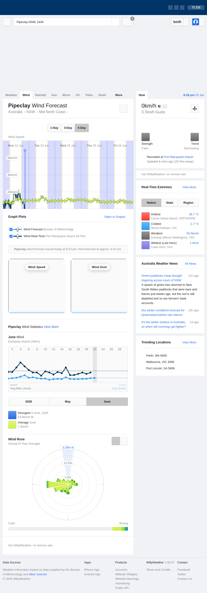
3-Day (68, 127)
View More (189, 187)
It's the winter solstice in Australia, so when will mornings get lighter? (170, 324)
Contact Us (184, 578)
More (118, 95)
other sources (38, 574)
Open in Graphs (114, 216)
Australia (15, 112)
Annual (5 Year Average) (24, 443)
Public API (122, 588)
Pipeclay (70, 111)
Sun (54, 95)
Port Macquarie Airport (178, 157)
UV (78, 95)
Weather (11, 95)
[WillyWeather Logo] (24, 7)
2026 (28, 401)
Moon (66, 95)
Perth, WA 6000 (156, 355)
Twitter (181, 574)
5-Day (82, 127)
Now (142, 95)
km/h (177, 22)
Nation (151, 202)
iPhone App (91, 569)
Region (188, 202)
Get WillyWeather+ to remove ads (163, 174)
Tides (89, 95)
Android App (92, 574)
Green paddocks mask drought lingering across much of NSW (170, 289)
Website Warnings (127, 578)
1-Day (54, 127)
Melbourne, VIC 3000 (160, 362)
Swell (102, 95)
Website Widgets (126, 574)
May (68, 401)
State (169, 202)
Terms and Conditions (160, 569)
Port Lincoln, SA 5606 (160, 368)
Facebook (183, 569)
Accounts (121, 569)
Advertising (122, 583)
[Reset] (107, 22)
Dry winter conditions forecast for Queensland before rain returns (170, 312)
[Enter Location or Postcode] (66, 22)
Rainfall (40, 95)
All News (190, 263)
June (107, 401)
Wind (26, 95)
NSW (30, 112)
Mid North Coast (52, 112)
